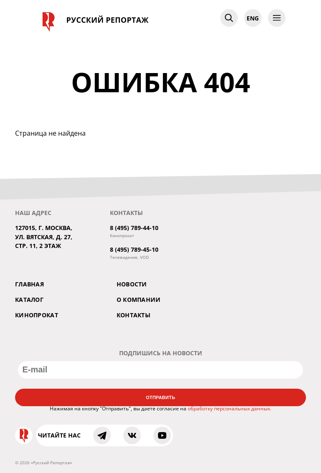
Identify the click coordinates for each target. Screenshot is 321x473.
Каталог (29, 300)
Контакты (133, 315)
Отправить (160, 397)
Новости (132, 284)
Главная (29, 284)
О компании (139, 300)
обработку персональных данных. (229, 408)
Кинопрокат (36, 315)
